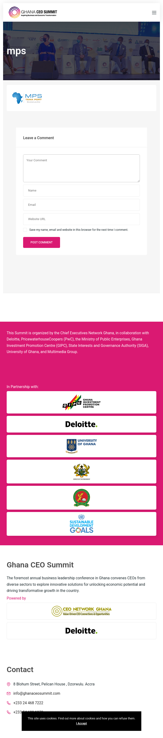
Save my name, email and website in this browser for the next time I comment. (78, 229)
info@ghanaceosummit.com (36, 693)
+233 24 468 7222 (28, 703)
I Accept (81, 723)
